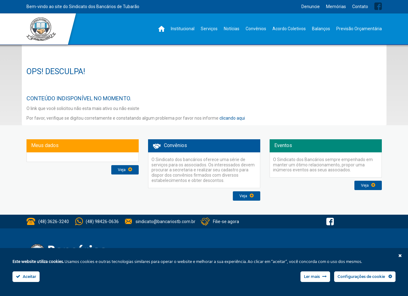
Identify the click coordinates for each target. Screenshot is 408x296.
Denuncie (310, 6)
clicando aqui (232, 118)
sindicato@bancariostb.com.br (165, 221)
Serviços (209, 28)
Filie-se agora (226, 221)
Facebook (378, 6)
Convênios (256, 28)
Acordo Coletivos (289, 28)
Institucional (182, 28)
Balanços (321, 28)
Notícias (231, 28)
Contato (360, 6)
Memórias (336, 6)
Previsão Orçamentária (359, 28)
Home (161, 29)
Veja (125, 169)
